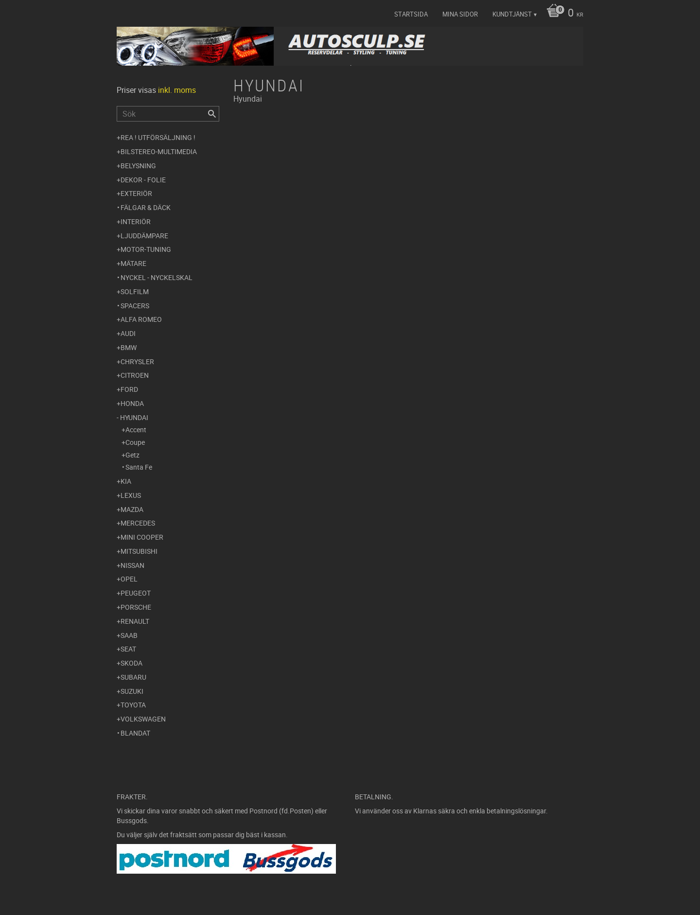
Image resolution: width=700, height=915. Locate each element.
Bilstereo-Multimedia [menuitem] (159, 151)
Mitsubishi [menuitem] (139, 551)
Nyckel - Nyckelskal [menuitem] (156, 277)
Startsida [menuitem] (411, 14)
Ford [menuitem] (129, 389)
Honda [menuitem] (132, 403)
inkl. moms (177, 90)
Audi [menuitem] (128, 333)
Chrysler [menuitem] (137, 361)
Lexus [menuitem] (131, 495)
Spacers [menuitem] (135, 305)
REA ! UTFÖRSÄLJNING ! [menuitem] (158, 137)
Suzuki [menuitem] (132, 691)
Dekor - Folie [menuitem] (143, 179)
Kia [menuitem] (126, 481)
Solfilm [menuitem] (135, 291)
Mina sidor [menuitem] (460, 14)
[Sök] (212, 113)
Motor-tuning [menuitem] (146, 249)
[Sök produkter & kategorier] (168, 114)
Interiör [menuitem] (136, 221)
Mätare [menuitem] (133, 263)
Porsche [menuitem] (136, 607)
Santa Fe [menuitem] (138, 467)
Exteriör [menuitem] (136, 193)
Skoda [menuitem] (131, 663)
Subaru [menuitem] (133, 677)
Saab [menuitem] (129, 635)
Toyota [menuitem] (133, 704)
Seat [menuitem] (128, 648)
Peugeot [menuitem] (136, 593)
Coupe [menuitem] (135, 442)
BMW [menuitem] (129, 347)
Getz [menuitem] (132, 454)
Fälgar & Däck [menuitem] (146, 207)
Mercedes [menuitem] (138, 523)
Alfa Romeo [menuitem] (141, 319)
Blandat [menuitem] (135, 733)
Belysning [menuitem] (138, 165)
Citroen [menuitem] (135, 375)
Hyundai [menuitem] (134, 417)
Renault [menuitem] (135, 621)
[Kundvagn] (562, 13)
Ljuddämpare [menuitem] (144, 235)
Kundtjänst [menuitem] (512, 14)
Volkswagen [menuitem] (143, 718)
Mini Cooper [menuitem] (142, 537)
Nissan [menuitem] (132, 565)
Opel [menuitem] (129, 578)
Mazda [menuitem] (132, 509)
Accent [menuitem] (135, 429)
